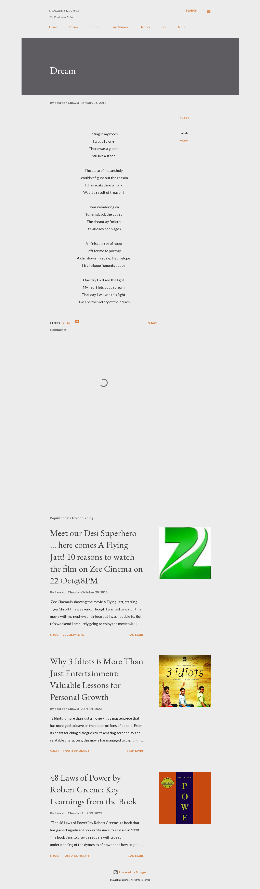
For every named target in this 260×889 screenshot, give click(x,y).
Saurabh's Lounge (64, 10)
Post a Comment (76, 751)
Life (163, 27)
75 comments (73, 634)
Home (53, 27)
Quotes (145, 27)
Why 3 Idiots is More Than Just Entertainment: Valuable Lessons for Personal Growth (96, 679)
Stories (95, 27)
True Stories (119, 27)
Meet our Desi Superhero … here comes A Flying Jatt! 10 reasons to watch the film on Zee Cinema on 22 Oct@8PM (96, 556)
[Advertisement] (97, 465)
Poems (73, 27)
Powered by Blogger (130, 872)
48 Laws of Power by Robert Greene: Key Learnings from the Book (93, 789)
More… (182, 27)
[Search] (191, 10)
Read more (135, 634)
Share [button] (184, 118)
